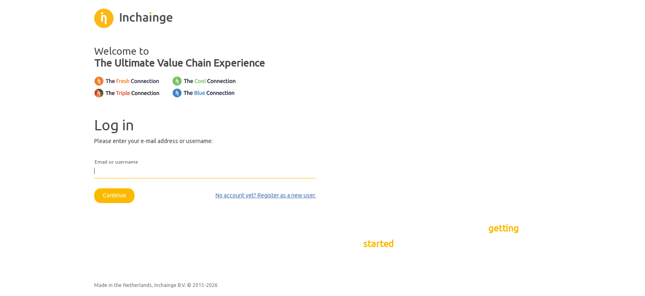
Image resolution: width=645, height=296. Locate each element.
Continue (114, 195)
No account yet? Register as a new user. (266, 195)
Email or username (116, 162)
